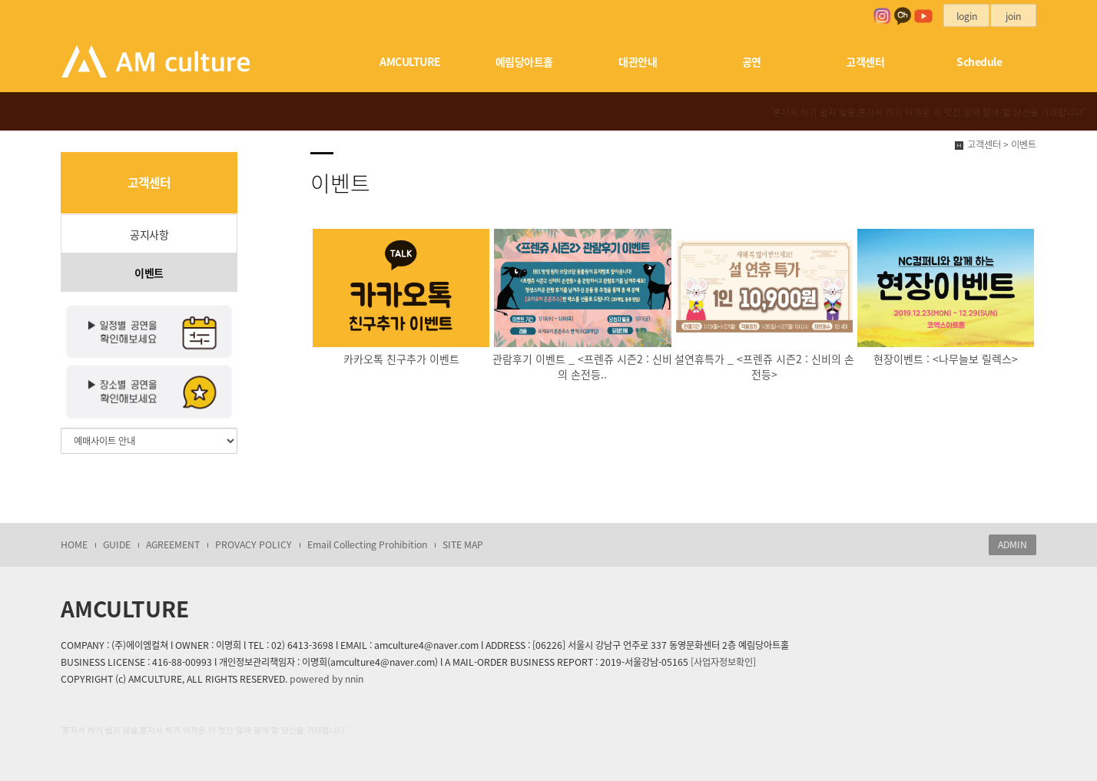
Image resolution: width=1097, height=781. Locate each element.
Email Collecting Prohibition (367, 544)
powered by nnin (326, 679)
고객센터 (865, 61)
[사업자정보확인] (723, 662)
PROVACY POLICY (253, 544)
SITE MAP (462, 544)
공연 (751, 61)
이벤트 (149, 272)
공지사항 (149, 234)
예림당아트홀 (524, 61)
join (1013, 16)
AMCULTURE (410, 61)
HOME (74, 544)
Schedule (979, 61)
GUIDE (117, 544)
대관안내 (637, 61)
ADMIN (1012, 544)
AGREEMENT (173, 544)
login (966, 16)
